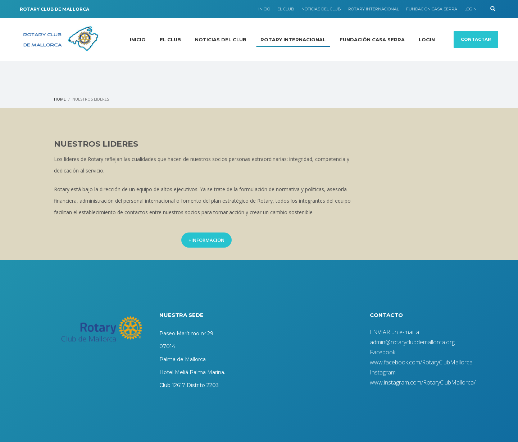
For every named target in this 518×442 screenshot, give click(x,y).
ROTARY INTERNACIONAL (373, 8)
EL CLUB (285, 8)
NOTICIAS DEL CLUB (321, 8)
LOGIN (470, 8)
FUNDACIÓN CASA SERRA (431, 8)
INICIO (264, 8)
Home (60, 99)
